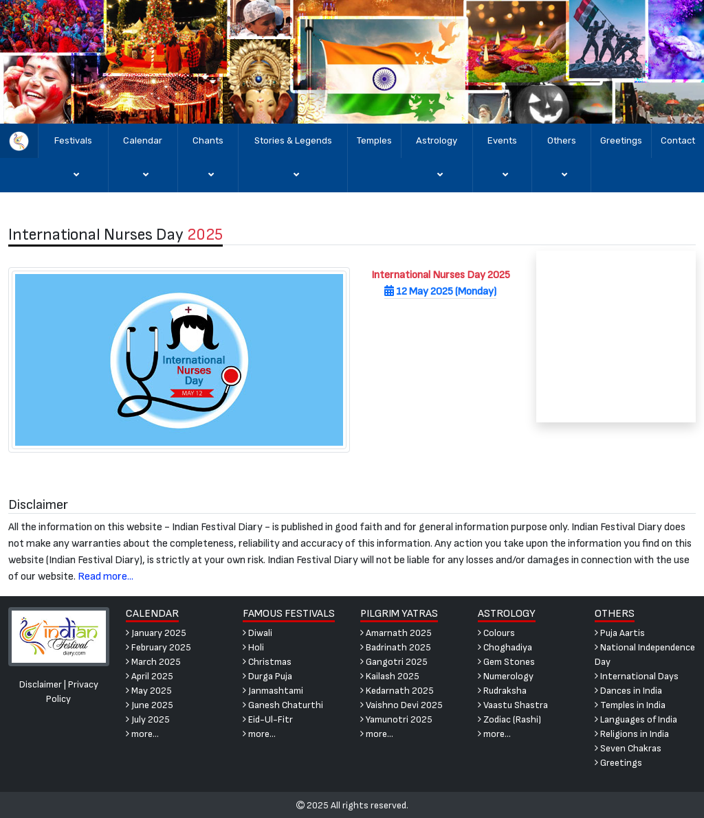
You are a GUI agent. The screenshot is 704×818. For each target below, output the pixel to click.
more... (142, 734)
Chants (207, 163)
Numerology (506, 676)
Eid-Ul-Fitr (268, 719)
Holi (253, 647)
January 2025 (156, 633)
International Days (637, 676)
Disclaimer (40, 684)
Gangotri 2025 (394, 662)
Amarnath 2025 (396, 633)
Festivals (73, 163)
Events (502, 163)
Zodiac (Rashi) (509, 719)
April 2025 (149, 676)
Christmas (267, 662)
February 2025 (158, 647)
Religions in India (632, 734)
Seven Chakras (628, 748)
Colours (496, 633)
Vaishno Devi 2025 (401, 705)
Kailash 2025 (389, 676)
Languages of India (636, 719)
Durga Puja (267, 676)
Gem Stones (506, 662)
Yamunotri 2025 (396, 719)
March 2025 (153, 662)
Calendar (142, 163)
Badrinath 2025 (395, 647)
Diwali (257, 633)
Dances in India (628, 690)
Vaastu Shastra (513, 705)
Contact (678, 140)
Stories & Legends (293, 163)
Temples (374, 140)
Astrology (436, 163)
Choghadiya (505, 647)
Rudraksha (502, 690)
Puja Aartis (620, 633)
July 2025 (148, 719)
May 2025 (149, 690)
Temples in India (630, 705)
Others (561, 163)
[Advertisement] (616, 336)
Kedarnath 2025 (397, 690)
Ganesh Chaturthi (283, 705)
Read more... (105, 576)
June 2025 (149, 705)
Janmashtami (273, 690)
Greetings (621, 140)
